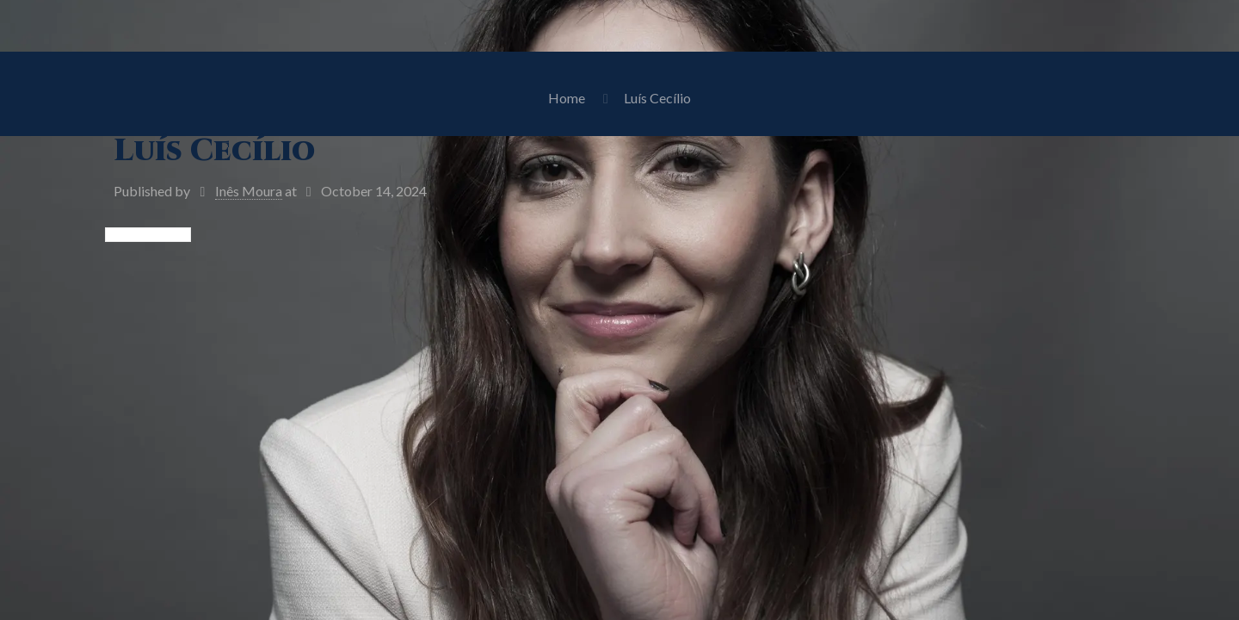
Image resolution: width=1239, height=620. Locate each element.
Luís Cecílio (657, 98)
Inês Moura (248, 191)
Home (566, 98)
